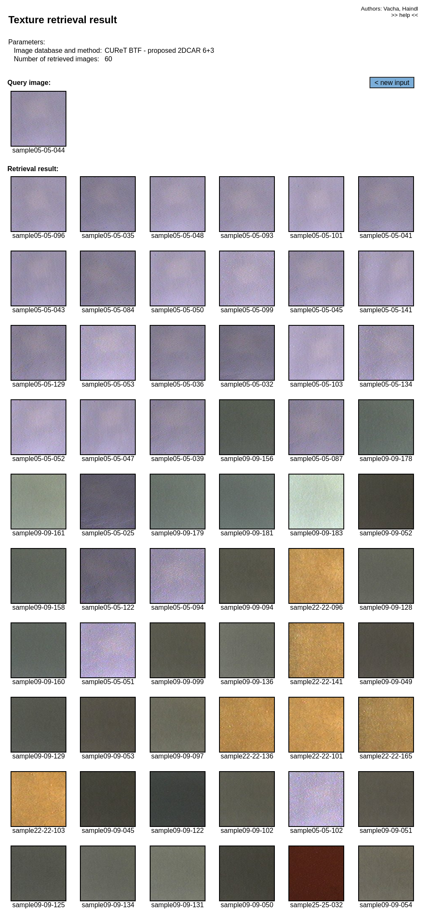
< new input (392, 82)
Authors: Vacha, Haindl (389, 8)
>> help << (404, 15)
